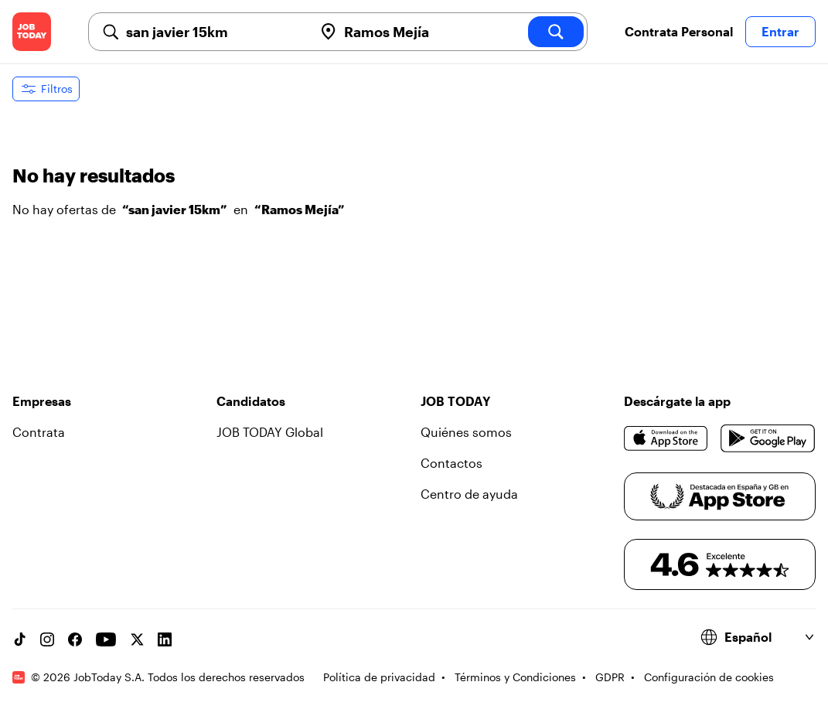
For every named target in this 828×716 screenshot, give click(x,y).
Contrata (38, 431)
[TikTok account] (19, 639)
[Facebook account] (75, 639)
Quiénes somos (466, 431)
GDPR (610, 677)
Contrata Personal (679, 31)
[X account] (137, 639)
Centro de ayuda (469, 493)
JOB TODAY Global (269, 431)
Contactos (451, 462)
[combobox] (213, 32)
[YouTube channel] (106, 639)
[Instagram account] (47, 639)
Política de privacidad (379, 677)
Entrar (780, 31)
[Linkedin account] (165, 639)
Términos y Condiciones (515, 677)
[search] (556, 31)
